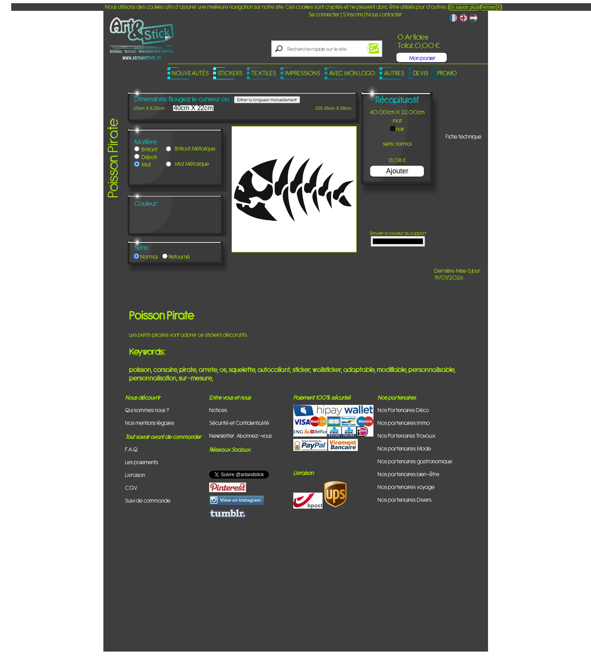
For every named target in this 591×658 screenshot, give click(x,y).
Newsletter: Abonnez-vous (240, 435)
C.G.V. (131, 487)
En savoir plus (463, 7)
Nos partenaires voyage (406, 486)
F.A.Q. (131, 449)
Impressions (302, 73)
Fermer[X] (491, 7)
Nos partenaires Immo (403, 422)
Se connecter (324, 14)
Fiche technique (464, 136)
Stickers (230, 73)
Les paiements (141, 462)
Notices (218, 409)
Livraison (135, 474)
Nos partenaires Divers (404, 499)
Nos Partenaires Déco (403, 409)
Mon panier (422, 57)
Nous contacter (384, 14)
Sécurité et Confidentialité (239, 422)
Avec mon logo (352, 73)
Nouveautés (190, 73)
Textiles (263, 73)
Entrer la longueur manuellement (267, 100)
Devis (420, 73)
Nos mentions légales (149, 422)
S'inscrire (353, 14)
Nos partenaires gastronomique (414, 461)
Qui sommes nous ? (147, 409)
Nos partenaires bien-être (408, 474)
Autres (394, 73)
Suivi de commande (148, 500)
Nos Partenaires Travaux (406, 435)
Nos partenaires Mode (404, 448)
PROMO (447, 73)
